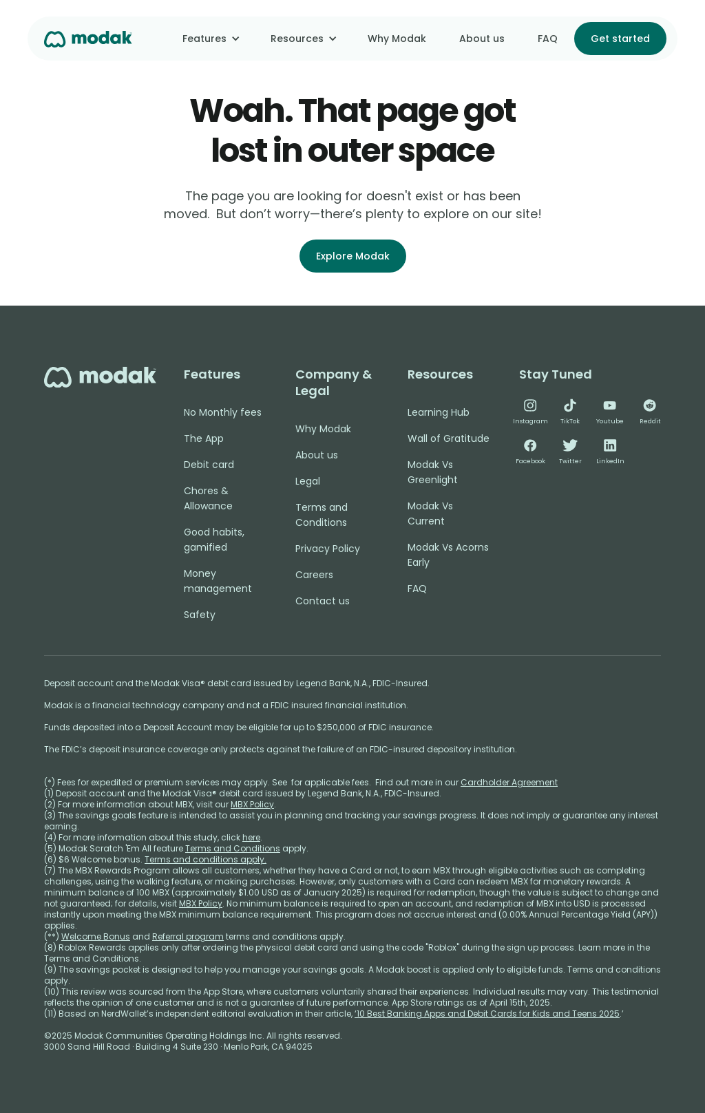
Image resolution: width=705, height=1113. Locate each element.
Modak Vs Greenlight (433, 472)
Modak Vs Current (430, 513)
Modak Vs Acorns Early (448, 554)
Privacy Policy (327, 548)
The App (204, 438)
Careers (314, 575)
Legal (307, 481)
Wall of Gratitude (449, 438)
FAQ (548, 38)
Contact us (322, 601)
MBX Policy (252, 804)
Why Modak (397, 38)
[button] (210, 38)
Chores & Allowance (208, 498)
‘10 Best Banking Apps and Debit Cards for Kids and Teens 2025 (487, 1013)
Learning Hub (439, 412)
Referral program (188, 936)
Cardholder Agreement (509, 782)
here (251, 837)
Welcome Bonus (95, 936)
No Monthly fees (223, 412)
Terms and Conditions (321, 514)
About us (482, 38)
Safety (199, 615)
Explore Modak (353, 256)
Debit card (209, 464)
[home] (88, 38)
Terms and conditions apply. (205, 859)
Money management (218, 580)
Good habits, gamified (214, 539)
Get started (620, 38)
